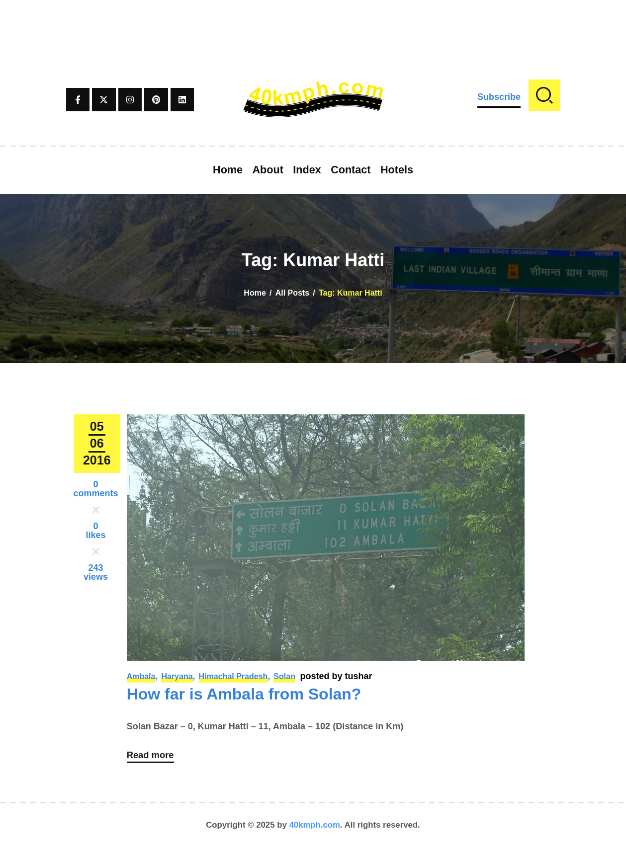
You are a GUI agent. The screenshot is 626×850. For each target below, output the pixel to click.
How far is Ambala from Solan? (244, 694)
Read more (152, 758)
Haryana (176, 676)
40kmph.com (314, 827)
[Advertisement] (313, 22)
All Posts (292, 293)
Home (255, 293)
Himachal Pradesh (233, 676)
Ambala (141, 676)
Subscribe (499, 97)
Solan (284, 676)
